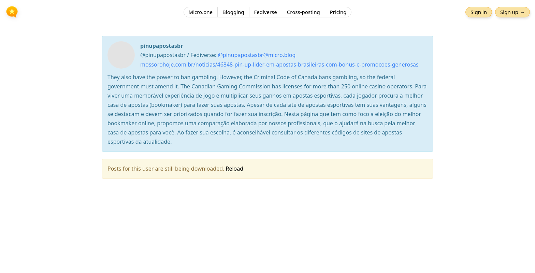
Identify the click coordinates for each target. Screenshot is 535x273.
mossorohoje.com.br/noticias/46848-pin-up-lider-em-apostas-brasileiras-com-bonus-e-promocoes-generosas (279, 64)
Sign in (479, 12)
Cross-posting (303, 12)
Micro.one (201, 12)
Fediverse (265, 12)
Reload (234, 168)
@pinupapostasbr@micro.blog (256, 55)
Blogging (233, 12)
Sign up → (512, 12)
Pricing (338, 12)
